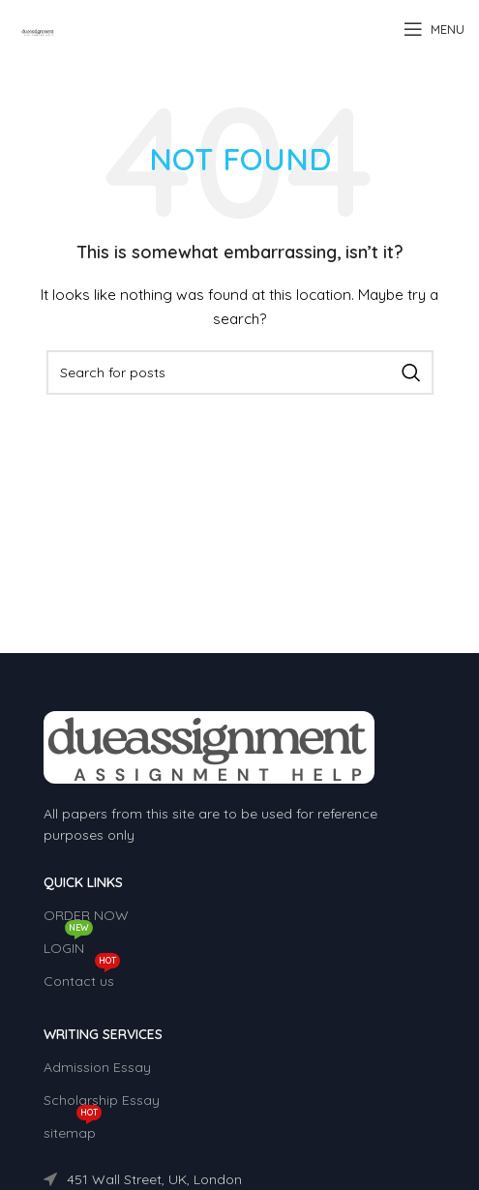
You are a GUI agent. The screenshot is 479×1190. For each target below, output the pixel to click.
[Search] (240, 372)
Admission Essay (97, 1067)
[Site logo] (39, 28)
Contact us (82, 977)
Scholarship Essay (102, 1100)
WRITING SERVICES (103, 1034)
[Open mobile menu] (434, 29)
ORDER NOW (86, 915)
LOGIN (68, 944)
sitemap (73, 1129)
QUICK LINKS (83, 882)
